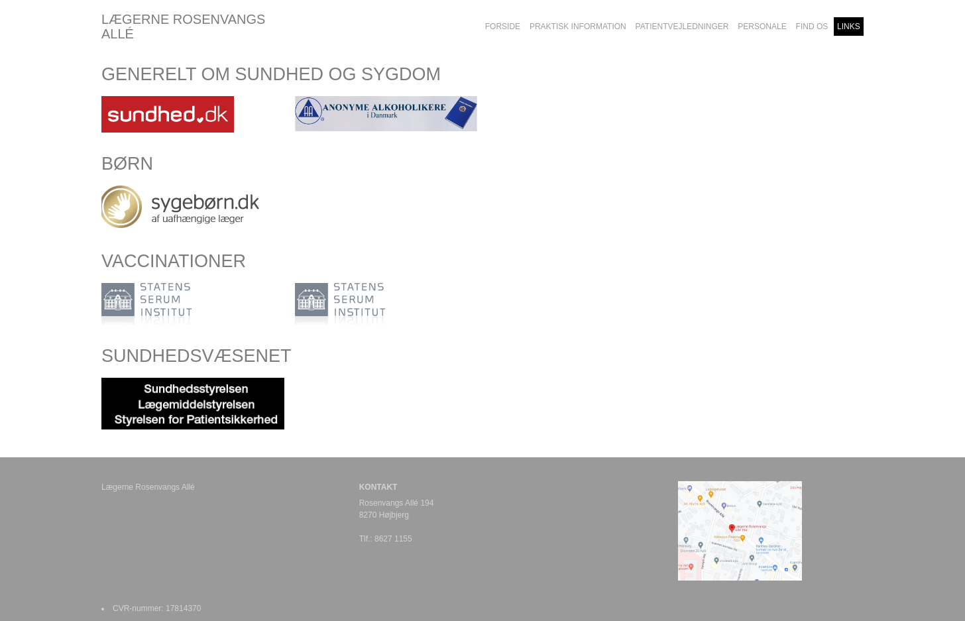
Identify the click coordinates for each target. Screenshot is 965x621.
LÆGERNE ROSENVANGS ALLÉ (183, 26)
